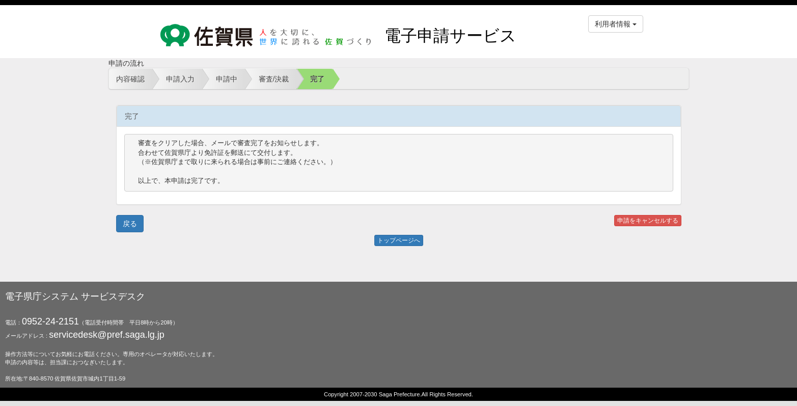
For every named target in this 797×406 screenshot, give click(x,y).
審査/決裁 (274, 79)
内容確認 (130, 79)
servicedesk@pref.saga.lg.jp (106, 335)
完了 (317, 79)
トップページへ (398, 240)
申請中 (226, 79)
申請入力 (180, 79)
